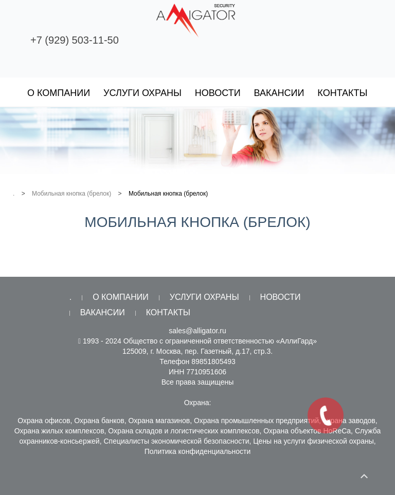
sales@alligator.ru (197, 331)
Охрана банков (99, 420)
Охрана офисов (43, 420)
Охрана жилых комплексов (59, 431)
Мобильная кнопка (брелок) (71, 193)
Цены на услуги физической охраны (313, 441)
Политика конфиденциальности (198, 451)
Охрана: (197, 402)
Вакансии (279, 93)
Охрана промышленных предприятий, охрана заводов (284, 420)
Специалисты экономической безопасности (176, 441)
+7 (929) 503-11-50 (74, 40)
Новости (218, 93)
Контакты (342, 93)
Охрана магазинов (159, 420)
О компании (58, 93)
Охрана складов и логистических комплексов (183, 431)
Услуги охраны (142, 93)
